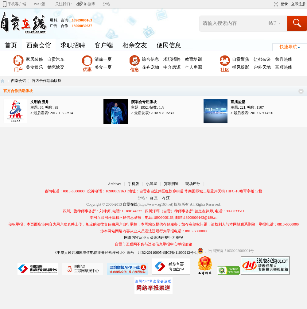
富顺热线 (283, 67)
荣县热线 (283, 59)
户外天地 (262, 67)
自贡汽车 (55, 59)
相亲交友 (134, 45)
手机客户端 (17, 4)
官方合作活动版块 (18, 91)
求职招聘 (72, 45)
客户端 (104, 45)
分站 (106, 4)
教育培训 (193, 59)
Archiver (114, 184)
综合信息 (150, 59)
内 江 (165, 198)
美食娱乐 (34, 67)
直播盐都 (238, 102)
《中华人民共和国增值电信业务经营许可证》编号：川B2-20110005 (107, 252)
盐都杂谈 (262, 59)
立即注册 (298, 4)
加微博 (89, 4)
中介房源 (172, 67)
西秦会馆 (38, 45)
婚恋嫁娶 (55, 67)
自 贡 (154, 198)
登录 (284, 4)
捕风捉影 (240, 67)
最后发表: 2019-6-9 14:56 (253, 113)
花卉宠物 (150, 67)
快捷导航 (288, 46)
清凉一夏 (103, 59)
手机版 (133, 184)
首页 (11, 45)
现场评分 (192, 184)
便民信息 (169, 45)
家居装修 (34, 59)
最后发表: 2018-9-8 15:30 (154, 113)
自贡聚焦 (240, 59)
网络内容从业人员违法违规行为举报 (153, 237)
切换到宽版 (275, 4)
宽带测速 (171, 184)
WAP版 (39, 4)
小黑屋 (151, 184)
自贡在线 (2, 80)
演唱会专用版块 (144, 102)
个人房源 (193, 67)
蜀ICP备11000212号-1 (179, 252)
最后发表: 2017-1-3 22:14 (53, 113)
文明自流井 (39, 102)
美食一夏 (103, 67)
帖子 (273, 23)
